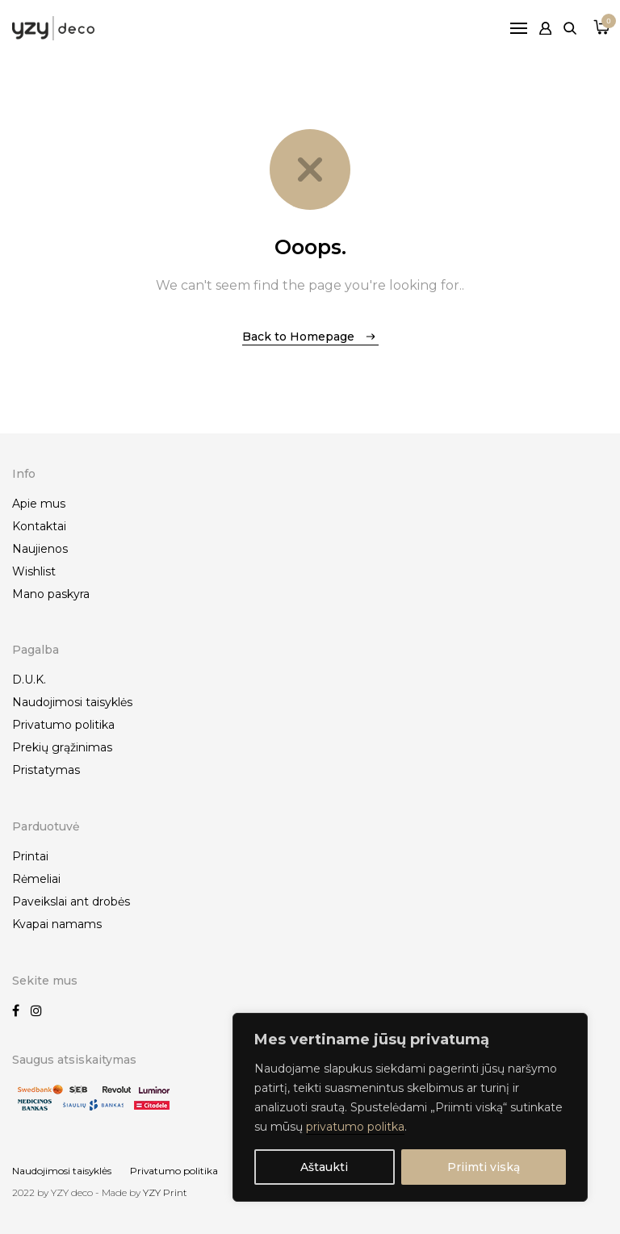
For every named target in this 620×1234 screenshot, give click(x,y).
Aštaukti (324, 1167)
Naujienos (40, 549)
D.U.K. (29, 679)
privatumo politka (355, 1126)
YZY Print (165, 1192)
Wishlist (34, 571)
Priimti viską (483, 1167)
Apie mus (38, 503)
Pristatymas (46, 770)
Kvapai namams (57, 924)
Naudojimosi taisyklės (72, 702)
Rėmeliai (36, 879)
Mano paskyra (51, 594)
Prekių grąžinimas (62, 747)
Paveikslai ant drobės (71, 901)
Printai (30, 856)
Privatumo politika (63, 724)
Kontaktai (39, 526)
